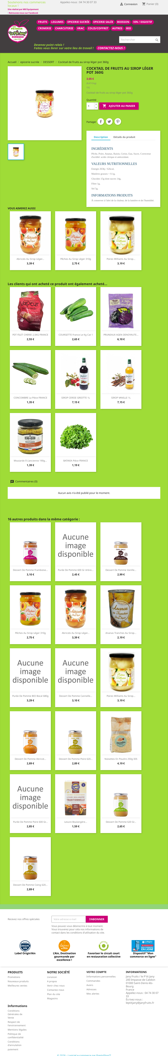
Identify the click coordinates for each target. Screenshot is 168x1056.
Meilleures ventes (17, 981)
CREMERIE (44, 24)
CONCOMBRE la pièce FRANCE (30, 394)
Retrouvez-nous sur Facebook (23, 5)
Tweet (109, 118)
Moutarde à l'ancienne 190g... (30, 457)
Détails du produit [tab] (124, 133)
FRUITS (42, 18)
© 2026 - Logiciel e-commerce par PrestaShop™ (84, 1051)
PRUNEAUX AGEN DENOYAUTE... (121, 331)
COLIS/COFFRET (98, 24)
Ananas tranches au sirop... (120, 629)
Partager (100, 118)
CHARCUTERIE (64, 24)
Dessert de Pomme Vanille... (120, 566)
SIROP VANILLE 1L (121, 394)
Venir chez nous (56, 981)
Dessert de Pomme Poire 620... (76, 755)
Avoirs (89, 981)
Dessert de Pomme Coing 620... (30, 881)
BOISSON (123, 18)
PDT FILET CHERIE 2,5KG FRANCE (30, 331)
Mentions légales (17, 1026)
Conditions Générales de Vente (15, 1011)
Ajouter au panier (119, 102)
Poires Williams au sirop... (121, 255)
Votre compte (96, 968)
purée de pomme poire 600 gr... (30, 818)
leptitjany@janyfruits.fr (140, 999)
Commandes (93, 977)
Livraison (52, 973)
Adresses (91, 985)
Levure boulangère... (75, 818)
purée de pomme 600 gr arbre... (76, 566)
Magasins (52, 994)
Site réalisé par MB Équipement (75, 9)
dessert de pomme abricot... (30, 755)
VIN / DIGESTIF (142, 18)
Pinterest (118, 118)
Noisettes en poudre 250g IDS (121, 755)
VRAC (80, 24)
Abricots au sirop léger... (30, 255)
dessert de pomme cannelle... (75, 692)
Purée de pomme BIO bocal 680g (30, 692)
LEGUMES (57, 18)
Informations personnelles (101, 972)
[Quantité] (90, 102)
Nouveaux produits (18, 977)
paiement (13, 1045)
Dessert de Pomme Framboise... (30, 566)
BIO (128, 24)
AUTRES (117, 24)
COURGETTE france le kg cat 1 (76, 331)
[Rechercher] (139, 36)
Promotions (14, 973)
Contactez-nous (55, 986)
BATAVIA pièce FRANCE (75, 457)
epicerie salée (103, 18)
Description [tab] (101, 133)
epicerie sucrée (78, 18)
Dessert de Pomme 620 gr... (121, 818)
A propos (52, 977)
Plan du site (53, 990)
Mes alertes (92, 990)
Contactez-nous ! (111, 44)
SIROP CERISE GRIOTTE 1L (75, 394)
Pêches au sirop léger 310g (75, 255)
